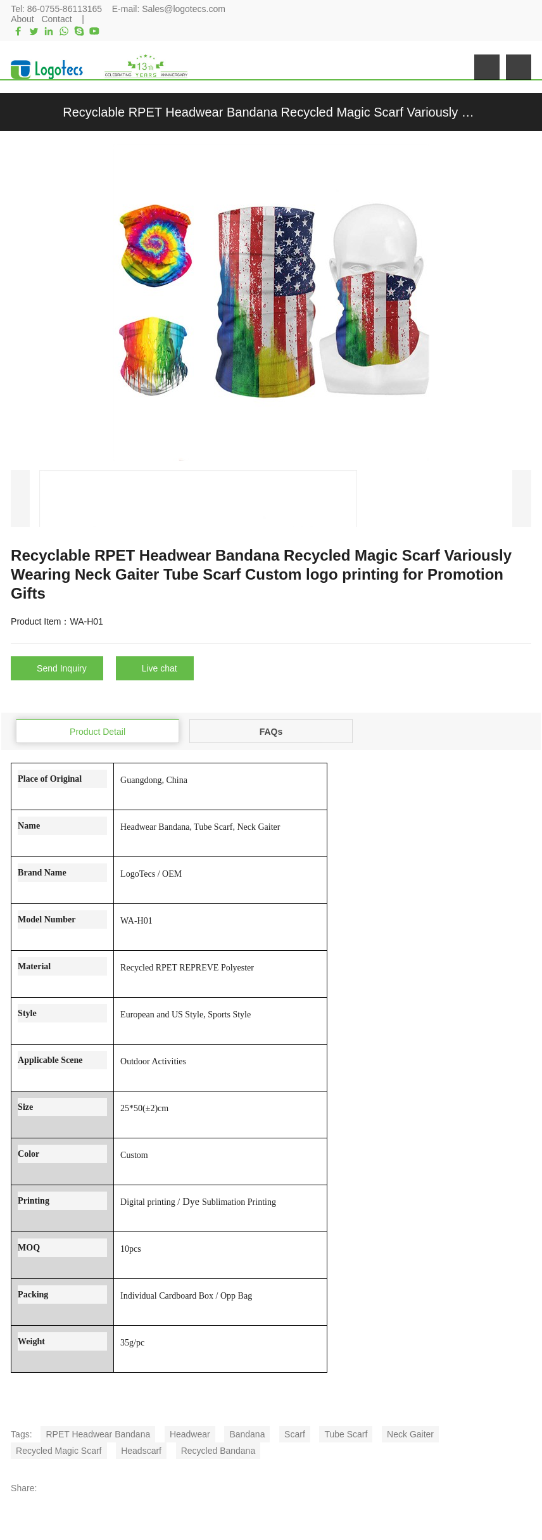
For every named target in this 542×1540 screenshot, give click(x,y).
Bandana (247, 1434)
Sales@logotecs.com (183, 9)
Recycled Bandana (218, 1450)
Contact (56, 19)
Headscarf (141, 1450)
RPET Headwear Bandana (98, 1434)
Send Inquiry (62, 668)
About (22, 19)
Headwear (190, 1434)
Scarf (294, 1434)
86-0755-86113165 (64, 9)
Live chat (159, 668)
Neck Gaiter (410, 1434)
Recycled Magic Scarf (58, 1450)
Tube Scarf (345, 1434)
